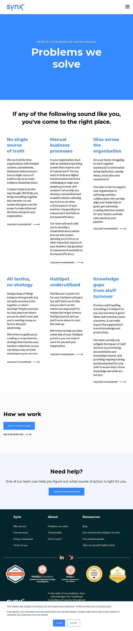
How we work (20, 532)
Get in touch (54, 538)
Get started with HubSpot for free (101, 532)
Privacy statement (23, 538)
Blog (85, 526)
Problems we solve (58, 526)
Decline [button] (73, 623)
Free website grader (93, 538)
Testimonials (55, 532)
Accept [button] (59, 623)
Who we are (19, 526)
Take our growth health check (99, 545)
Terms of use (20, 545)
